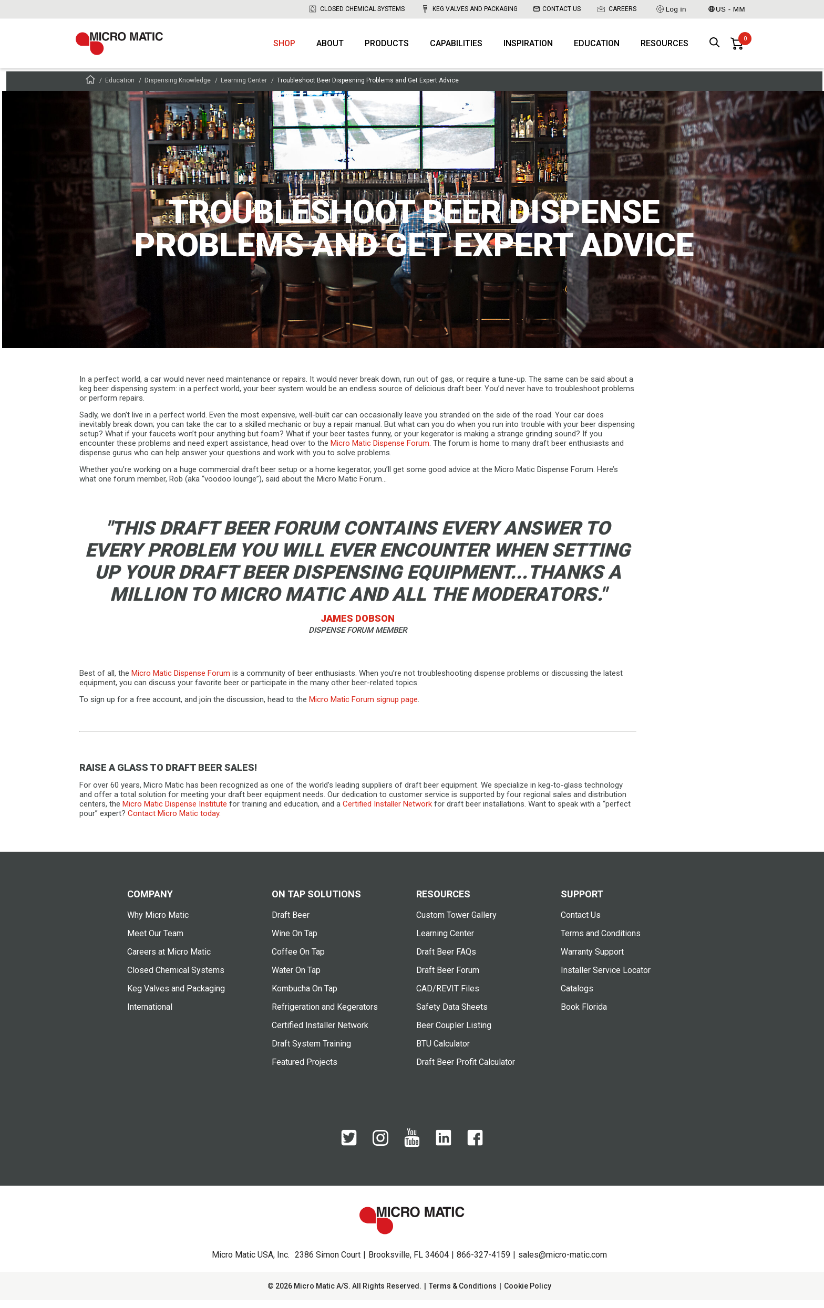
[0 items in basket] (736, 47)
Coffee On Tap (298, 960)
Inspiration (528, 48)
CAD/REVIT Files (447, 996)
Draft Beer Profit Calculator (465, 1070)
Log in (670, 9)
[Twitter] (349, 1151)
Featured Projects (304, 1070)
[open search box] (714, 47)
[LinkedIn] (443, 1151)
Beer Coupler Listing (453, 1033)
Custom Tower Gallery (456, 923)
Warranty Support (592, 960)
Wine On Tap (294, 941)
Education (597, 48)
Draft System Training (311, 1051)
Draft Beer (291, 923)
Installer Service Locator (606, 978)
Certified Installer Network (320, 1033)
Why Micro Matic (158, 923)
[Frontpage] (90, 89)
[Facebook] (475, 1151)
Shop (284, 48)
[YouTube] (412, 1152)
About (330, 48)
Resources (664, 48)
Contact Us (557, 9)
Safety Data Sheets (452, 1015)
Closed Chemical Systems (356, 9)
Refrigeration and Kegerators (325, 1015)
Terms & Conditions (463, 1294)
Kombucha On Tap (304, 996)
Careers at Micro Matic (169, 960)
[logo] (126, 47)
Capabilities (456, 48)
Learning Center (244, 88)
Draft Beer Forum (447, 978)
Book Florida (584, 1015)
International (149, 1015)
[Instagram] (380, 1150)
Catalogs (577, 996)
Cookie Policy (527, 1294)
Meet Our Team (155, 941)
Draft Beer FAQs (446, 960)
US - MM (726, 9)
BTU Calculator (443, 1051)
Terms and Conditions (601, 941)
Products (387, 48)
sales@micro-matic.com (562, 1263)
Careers (616, 9)
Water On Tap (296, 978)
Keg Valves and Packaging (469, 9)
